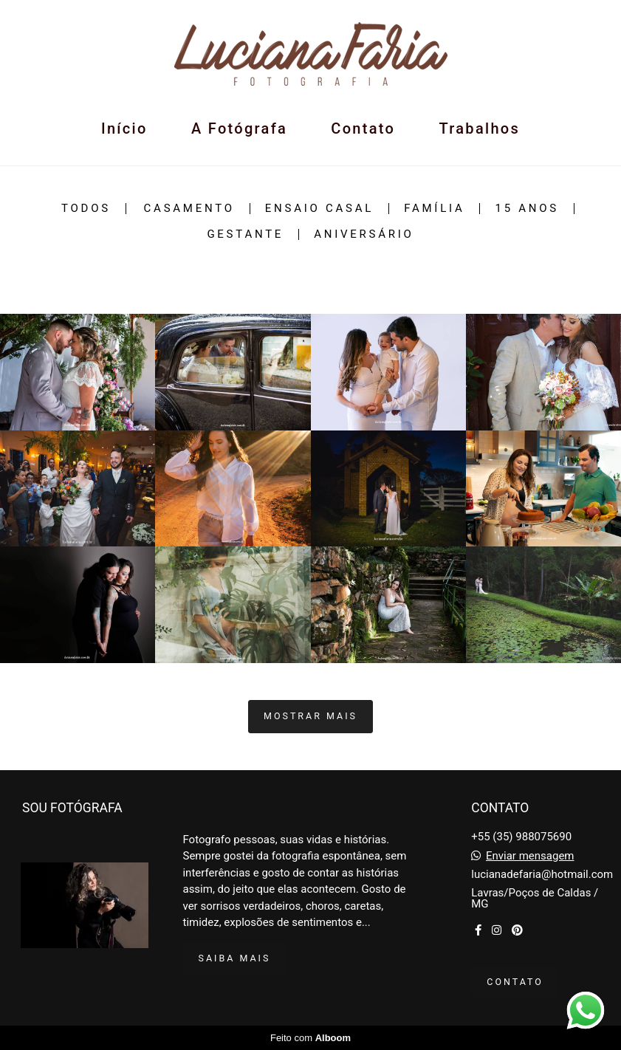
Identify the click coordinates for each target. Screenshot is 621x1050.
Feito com (310, 1037)
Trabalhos (479, 128)
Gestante (245, 234)
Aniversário (364, 234)
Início (124, 128)
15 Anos (527, 208)
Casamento (189, 208)
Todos (86, 208)
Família (434, 208)
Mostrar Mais (310, 715)
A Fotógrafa (239, 128)
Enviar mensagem (530, 856)
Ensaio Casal (319, 208)
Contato (363, 128)
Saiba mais (234, 958)
